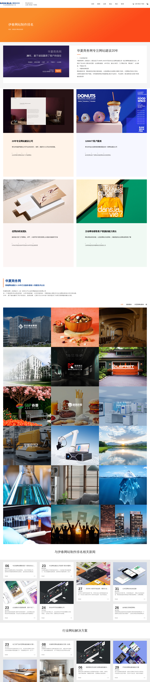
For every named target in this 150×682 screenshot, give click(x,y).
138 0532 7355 (139, 4)
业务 (104, 4)
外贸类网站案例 (139, 304)
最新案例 (129, 304)
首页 (92, 4)
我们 (116, 4)
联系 (122, 4)
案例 (98, 4)
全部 (122, 304)
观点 (110, 4)
